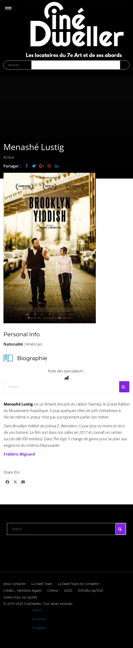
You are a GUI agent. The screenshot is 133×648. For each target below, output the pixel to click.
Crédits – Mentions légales (22, 590)
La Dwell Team (41, 584)
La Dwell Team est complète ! (79, 584)
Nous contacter (14, 584)
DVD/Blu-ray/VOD (90, 590)
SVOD (68, 590)
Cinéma (52, 590)
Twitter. (37, 610)
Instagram (39, 628)
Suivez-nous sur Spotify (20, 597)
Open (12, 11)
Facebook (39, 619)
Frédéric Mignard (19, 454)
